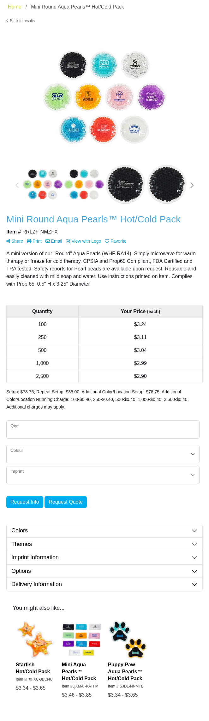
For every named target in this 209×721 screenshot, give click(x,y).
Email (53, 241)
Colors (19, 530)
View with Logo (83, 241)
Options (21, 571)
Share (14, 241)
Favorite (115, 241)
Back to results (20, 21)
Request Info (24, 502)
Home (14, 6)
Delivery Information (36, 584)
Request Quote (66, 502)
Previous (17, 185)
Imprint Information (35, 557)
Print (34, 241)
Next (191, 185)
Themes (21, 544)
